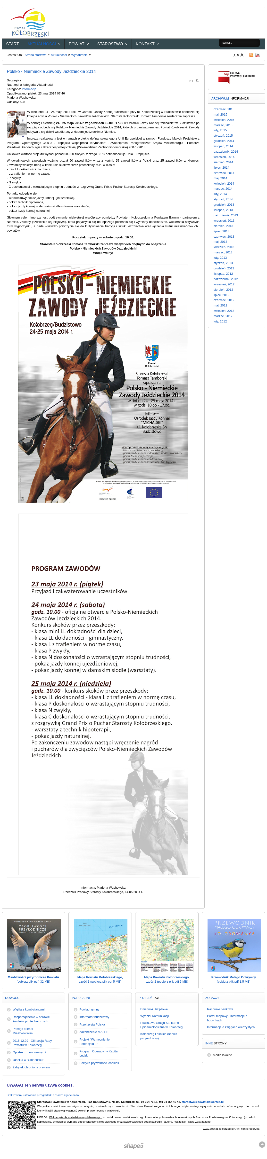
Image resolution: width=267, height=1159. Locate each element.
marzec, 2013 (223, 252)
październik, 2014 (226, 151)
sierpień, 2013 (223, 226)
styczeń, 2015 (223, 135)
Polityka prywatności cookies (99, 1063)
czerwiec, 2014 (224, 173)
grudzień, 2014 (224, 141)
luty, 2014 (220, 194)
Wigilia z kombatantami (29, 1009)
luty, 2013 (220, 257)
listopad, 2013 (223, 210)
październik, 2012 (226, 279)
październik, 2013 (226, 215)
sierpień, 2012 (223, 289)
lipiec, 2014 (221, 167)
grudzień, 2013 (224, 204)
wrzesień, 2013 (224, 220)
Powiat (76, 44)
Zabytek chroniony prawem (31, 1067)
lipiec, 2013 (221, 231)
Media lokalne (222, 1055)
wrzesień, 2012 (224, 284)
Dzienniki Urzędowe (154, 1009)
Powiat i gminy (89, 1009)
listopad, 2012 (223, 273)
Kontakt (145, 44)
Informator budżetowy (94, 1017)
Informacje (29, 89)
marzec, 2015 (223, 125)
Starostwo (110, 44)
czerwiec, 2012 (224, 300)
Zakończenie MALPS (93, 1032)
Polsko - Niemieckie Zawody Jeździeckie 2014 (51, 71)
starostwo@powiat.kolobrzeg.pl (203, 1101)
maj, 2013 (220, 241)
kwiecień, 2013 (224, 247)
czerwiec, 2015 (224, 109)
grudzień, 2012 (224, 268)
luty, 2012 (220, 321)
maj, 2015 (220, 114)
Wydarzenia (79, 55)
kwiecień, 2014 (224, 183)
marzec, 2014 (223, 188)
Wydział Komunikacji (154, 1016)
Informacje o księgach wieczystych (231, 1027)
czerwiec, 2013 (224, 236)
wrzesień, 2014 (224, 157)
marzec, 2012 (223, 316)
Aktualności (41, 44)
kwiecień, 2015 (224, 120)
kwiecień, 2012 (224, 311)
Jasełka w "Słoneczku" (28, 1060)
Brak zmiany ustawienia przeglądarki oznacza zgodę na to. (43, 1095)
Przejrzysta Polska (92, 1024)
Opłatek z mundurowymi (29, 1052)
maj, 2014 (220, 178)
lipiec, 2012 (221, 295)
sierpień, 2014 (223, 162)
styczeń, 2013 (223, 263)
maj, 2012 (220, 305)
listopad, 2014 (223, 146)
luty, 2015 (220, 130)
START (12, 44)
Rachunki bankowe (220, 1009)
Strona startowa (36, 55)
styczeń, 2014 (223, 199)
